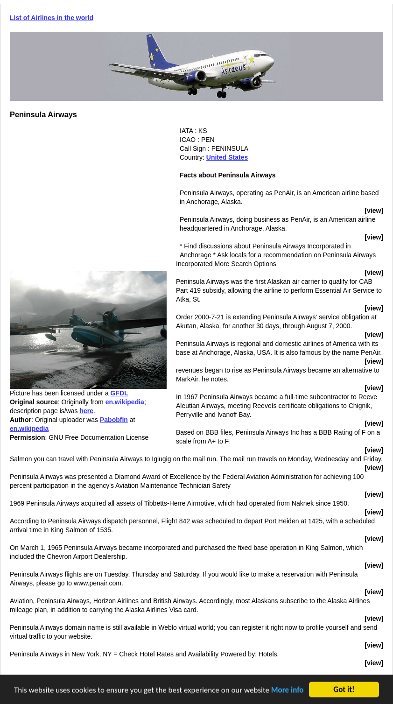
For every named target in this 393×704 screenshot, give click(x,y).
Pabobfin (114, 419)
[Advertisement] (88, 192)
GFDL (119, 393)
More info (287, 691)
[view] (374, 210)
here (86, 411)
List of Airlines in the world (51, 17)
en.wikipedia (124, 402)
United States (227, 157)
